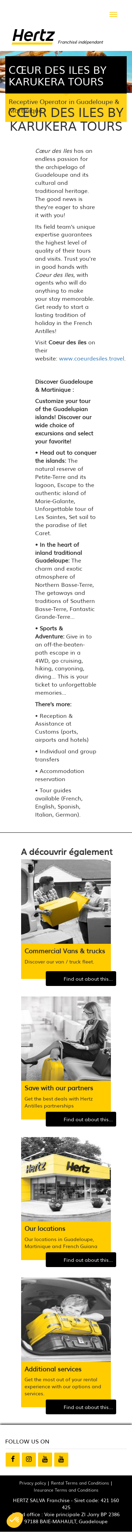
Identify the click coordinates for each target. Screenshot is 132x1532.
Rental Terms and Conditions (80, 1482)
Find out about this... (88, 978)
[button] (14, 1520)
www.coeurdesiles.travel (91, 358)
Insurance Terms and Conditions (66, 1489)
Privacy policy (32, 1482)
